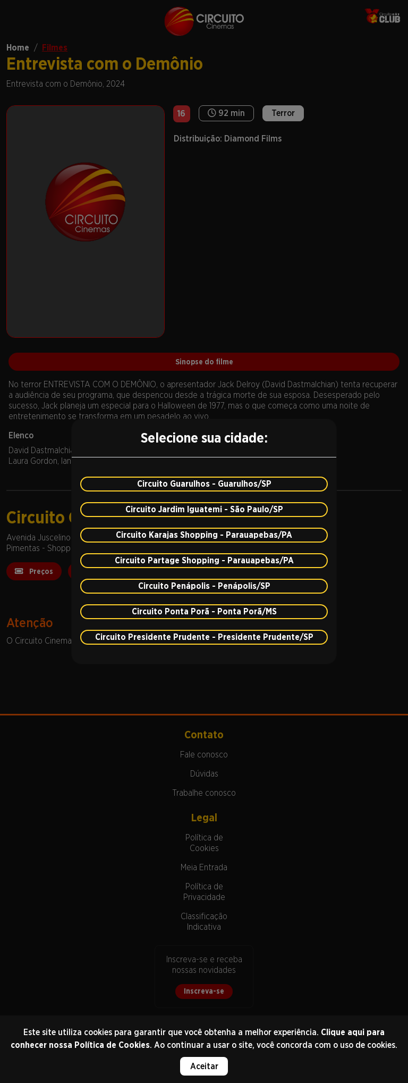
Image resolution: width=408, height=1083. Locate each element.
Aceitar (204, 1066)
